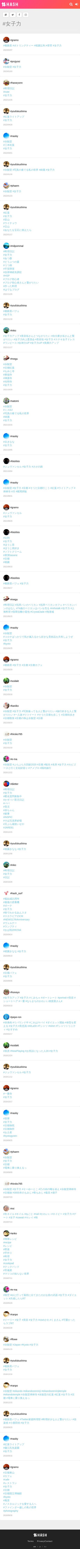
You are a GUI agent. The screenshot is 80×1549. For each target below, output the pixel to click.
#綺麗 (42, 169)
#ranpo (14, 1314)
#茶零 (49, 45)
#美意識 (22, 1026)
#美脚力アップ (51, 342)
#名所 (54, 764)
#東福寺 (7, 374)
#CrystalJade (37, 611)
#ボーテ (7, 905)
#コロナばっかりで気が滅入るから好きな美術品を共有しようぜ (38, 636)
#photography (10, 1510)
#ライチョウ (10, 223)
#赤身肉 (7, 1022)
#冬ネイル (8, 1214)
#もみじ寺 (8, 371)
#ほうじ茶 (8, 544)
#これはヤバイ (37, 1022)
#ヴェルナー (10, 923)
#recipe (7, 1242)
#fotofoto (15, 461)
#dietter (14, 784)
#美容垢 (39, 339)
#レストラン (10, 1483)
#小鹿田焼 (14, 1422)
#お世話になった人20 (37, 1051)
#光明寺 (7, 381)
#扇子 (54, 1192)
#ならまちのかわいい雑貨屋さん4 (44, 1001)
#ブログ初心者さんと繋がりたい (21, 282)
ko (45, 1547)
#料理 (6, 1256)
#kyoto (6, 643)
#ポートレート (49, 997)
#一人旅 (18, 714)
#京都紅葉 (8, 367)
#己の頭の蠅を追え (49, 1189)
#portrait (62, 997)
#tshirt (51, 1026)
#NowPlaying (17, 1051)
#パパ (6, 803)
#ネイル (19, 1214)
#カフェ (7, 1476)
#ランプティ (10, 926)
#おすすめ (12, 1029)
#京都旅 (7, 1192)
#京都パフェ (10, 972)
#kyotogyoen (10, 1135)
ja (40, 1547)
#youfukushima (18, 111)
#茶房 (6, 1051)
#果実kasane (10, 555)
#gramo (14, 40)
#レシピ (7, 1246)
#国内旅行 (45, 768)
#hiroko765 (16, 734)
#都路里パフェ (11, 311)
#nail (36, 1214)
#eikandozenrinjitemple (53, 1391)
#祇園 (6, 562)
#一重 (22, 1001)
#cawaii (20, 1217)
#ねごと (28, 1214)
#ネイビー (56, 1214)
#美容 (70, 997)
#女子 (12, 1217)
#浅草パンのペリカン (26, 604)
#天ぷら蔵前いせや (13, 824)
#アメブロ (33, 768)
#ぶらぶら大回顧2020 (25, 764)
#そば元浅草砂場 (12, 820)
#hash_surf (16, 893)
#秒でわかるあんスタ (15, 912)
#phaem (14, 185)
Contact (49, 1541)
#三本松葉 (8, 145)
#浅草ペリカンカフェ (50, 604)
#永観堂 (7, 66)
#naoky (14, 136)
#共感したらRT (17, 1298)
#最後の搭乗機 (11, 902)
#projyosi (15, 61)
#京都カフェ (35, 665)
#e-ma (13, 759)
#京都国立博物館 (12, 1493)
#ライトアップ (65, 488)
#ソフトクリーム (12, 551)
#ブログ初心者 (11, 279)
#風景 (6, 1500)
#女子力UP (36, 342)
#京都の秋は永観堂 (25, 718)
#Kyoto (25, 1344)
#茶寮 (6, 1118)
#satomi (14, 401)
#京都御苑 (8, 1125)
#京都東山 (8, 1472)
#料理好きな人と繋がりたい (56, 1419)
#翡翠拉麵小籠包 (20, 611)
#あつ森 (7, 258)
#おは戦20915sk (12, 930)
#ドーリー (8, 1319)
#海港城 (49, 611)
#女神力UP (24, 342)
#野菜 (6, 1249)
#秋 (36, 1217)
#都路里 (7, 45)
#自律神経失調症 (12, 272)
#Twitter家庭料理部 (30, 1419)
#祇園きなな (10, 849)
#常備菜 (7, 1270)
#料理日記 (8, 88)
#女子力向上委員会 (24, 339)
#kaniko (14, 705)
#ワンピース (10, 342)
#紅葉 (6, 212)
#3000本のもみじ (22, 1192)
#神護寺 (7, 378)
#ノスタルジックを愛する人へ (19, 1503)
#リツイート (30, 714)
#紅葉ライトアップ (13, 116)
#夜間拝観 (21, 491)
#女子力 (57, 45)
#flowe (13, 1339)
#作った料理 (10, 286)
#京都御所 (8, 1129)
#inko (13, 330)
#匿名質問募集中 (12, 796)
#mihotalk (55, 608)
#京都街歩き (68, 714)
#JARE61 (8, 827)
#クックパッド (11, 1266)
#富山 (6, 219)
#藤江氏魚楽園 (11, 1447)
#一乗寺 (7, 1093)
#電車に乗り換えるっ (15, 1167)
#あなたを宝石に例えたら (17, 230)
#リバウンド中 (21, 1022)
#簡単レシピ (10, 1239)
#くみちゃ (34, 997)
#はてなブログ (11, 289)
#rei (12, 1208)
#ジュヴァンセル (12, 466)
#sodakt (14, 681)
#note (6, 91)
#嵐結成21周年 (11, 898)
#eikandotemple (12, 1394)
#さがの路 (37, 466)
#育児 (6, 806)
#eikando (18, 1391)
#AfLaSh (32, 1026)
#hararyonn (16, 82)
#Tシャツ (43, 1026)
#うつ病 (7, 265)
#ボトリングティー (23, 45)
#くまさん (55, 1319)
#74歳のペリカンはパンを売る (32, 608)
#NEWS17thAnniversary (16, 919)
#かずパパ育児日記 (13, 799)
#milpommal (16, 246)
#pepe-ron (15, 1017)
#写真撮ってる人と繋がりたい (38, 711)
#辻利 (6, 537)
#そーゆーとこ (30, 1189)
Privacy (41, 1541)
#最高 (47, 1192)
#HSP (6, 275)
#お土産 (7, 1132)
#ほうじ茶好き (11, 548)
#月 (13, 491)
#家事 (6, 813)
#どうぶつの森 (11, 261)
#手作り (7, 1252)
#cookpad (8, 1263)
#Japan (17, 1344)
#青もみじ (37, 1192)
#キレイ (29, 1217)
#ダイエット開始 (55, 1022)
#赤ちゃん (8, 810)
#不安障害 (8, 268)
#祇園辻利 (39, 45)
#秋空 (6, 1295)
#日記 (6, 877)
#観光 (47, 764)
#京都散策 (8, 718)
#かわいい (45, 1214)
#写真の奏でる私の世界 (25, 169)
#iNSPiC (8, 817)
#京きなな (8, 441)
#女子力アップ (11, 336)
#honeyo (15, 992)
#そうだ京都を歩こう (49, 714)
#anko (13, 1233)
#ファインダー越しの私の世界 (19, 1507)
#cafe (6, 1479)
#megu (14, 358)
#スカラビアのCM (13, 916)
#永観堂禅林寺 (68, 1189)
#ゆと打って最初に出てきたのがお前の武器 (34, 1295)
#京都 (25, 488)
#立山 (6, 226)
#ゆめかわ (43, 1319)
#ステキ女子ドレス (64, 339)
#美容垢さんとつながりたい (35, 336)
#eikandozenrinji (32, 1391)
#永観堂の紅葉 (46, 1394)
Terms (31, 1541)
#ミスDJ (8, 409)
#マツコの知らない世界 (16, 1273)
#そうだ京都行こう (39, 488)
